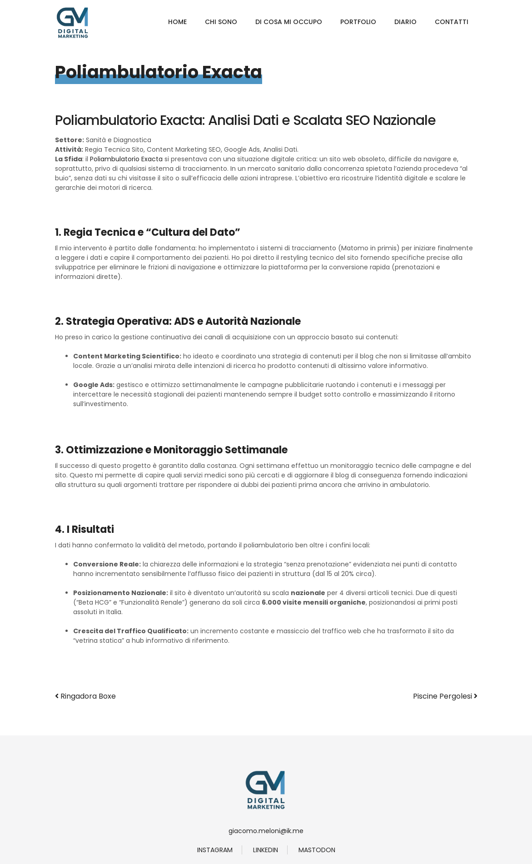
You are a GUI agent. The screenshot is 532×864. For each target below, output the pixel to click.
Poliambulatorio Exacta (126, 159)
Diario (405, 21)
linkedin (265, 849)
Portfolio (358, 21)
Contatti (451, 21)
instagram (215, 849)
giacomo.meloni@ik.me (266, 830)
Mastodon (316, 849)
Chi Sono (221, 21)
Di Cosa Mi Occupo (288, 21)
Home (177, 21)
